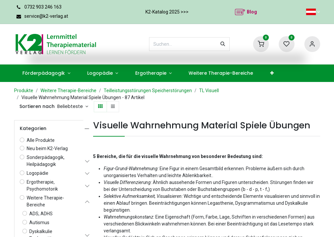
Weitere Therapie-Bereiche (68, 90)
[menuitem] (46, 73)
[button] (73, 106)
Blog (252, 11)
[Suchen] (222, 44)
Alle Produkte (41, 140)
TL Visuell (209, 90)
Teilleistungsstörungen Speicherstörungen (148, 90)
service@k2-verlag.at (46, 16)
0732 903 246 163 (43, 7)
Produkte (23, 90)
